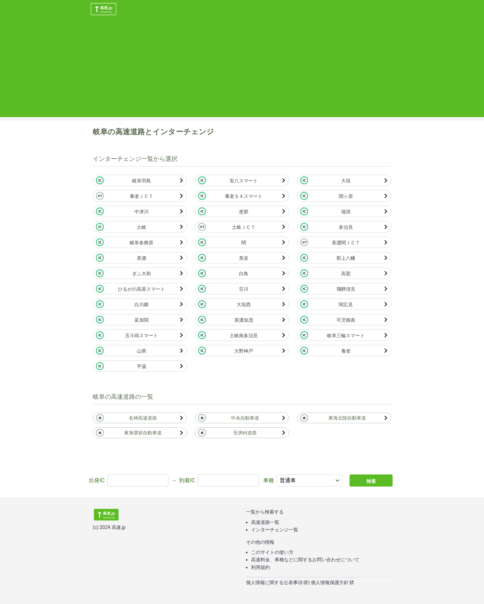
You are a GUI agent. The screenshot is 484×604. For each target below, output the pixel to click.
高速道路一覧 (265, 522)
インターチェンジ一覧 (274, 529)
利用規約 (260, 567)
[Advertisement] (242, 70)
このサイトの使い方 (272, 552)
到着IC (187, 480)
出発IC (97, 480)
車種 (268, 480)
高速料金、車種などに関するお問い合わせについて (305, 559)
